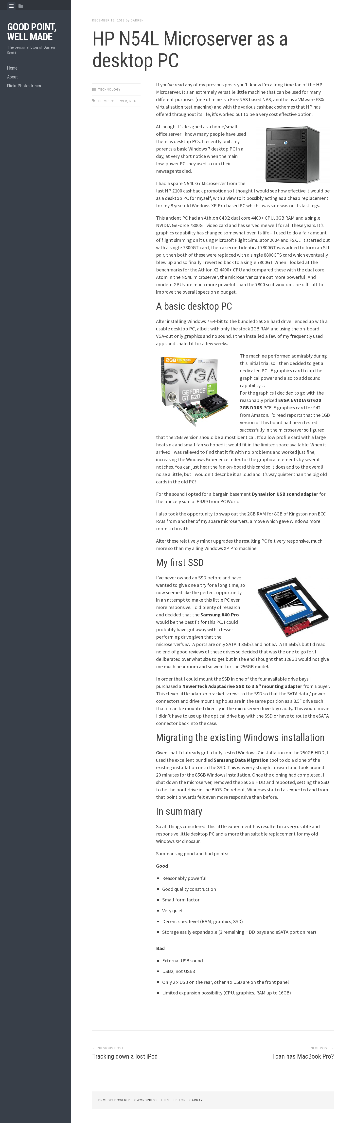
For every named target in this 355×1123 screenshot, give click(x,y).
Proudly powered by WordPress (128, 1100)
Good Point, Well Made (31, 32)
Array (197, 1100)
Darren (137, 20)
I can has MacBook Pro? (303, 1056)
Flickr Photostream (24, 85)
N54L (133, 101)
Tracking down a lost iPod (125, 1056)
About (12, 76)
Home (12, 68)
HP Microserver (112, 101)
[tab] (11, 6)
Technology (109, 89)
